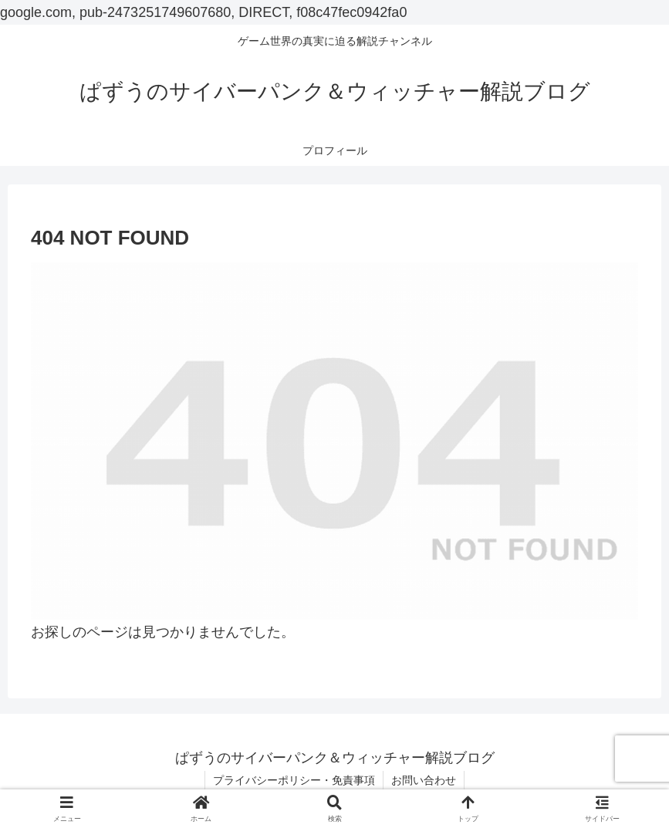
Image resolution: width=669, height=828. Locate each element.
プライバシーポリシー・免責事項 (294, 780)
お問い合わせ (423, 780)
